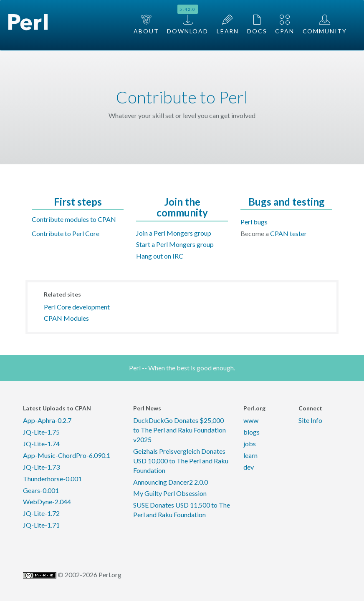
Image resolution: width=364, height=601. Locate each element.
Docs (257, 25)
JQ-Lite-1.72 (41, 513)
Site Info (310, 420)
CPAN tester (288, 233)
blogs (251, 432)
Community (325, 25)
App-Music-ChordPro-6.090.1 (66, 455)
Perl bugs (254, 222)
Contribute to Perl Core (65, 233)
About (146, 25)
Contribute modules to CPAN (74, 219)
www (250, 420)
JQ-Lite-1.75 (41, 432)
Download (187, 20)
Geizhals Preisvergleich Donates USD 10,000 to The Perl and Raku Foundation (180, 460)
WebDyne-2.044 (47, 501)
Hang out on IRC (159, 256)
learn (250, 455)
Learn (228, 25)
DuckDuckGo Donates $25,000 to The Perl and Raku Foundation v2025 (179, 429)
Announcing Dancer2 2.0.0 (170, 482)
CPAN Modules (66, 318)
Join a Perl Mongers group (173, 233)
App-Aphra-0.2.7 (47, 420)
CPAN (284, 25)
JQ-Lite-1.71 (41, 525)
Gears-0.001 (41, 490)
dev (248, 467)
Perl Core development (77, 307)
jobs (249, 444)
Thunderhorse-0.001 (52, 479)
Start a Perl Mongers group (175, 244)
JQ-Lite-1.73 (41, 467)
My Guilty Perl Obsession (170, 493)
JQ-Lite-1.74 (41, 444)
